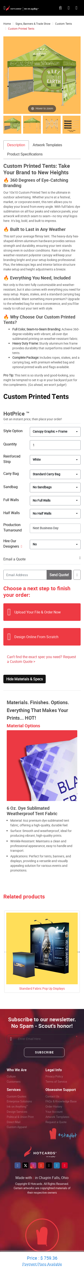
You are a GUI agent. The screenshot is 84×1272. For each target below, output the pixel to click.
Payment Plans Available (42, 1264)
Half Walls (11, 512)
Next (78, 951)
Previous (5, 951)
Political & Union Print (20, 1117)
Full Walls (11, 499)
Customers (14, 1082)
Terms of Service (56, 1082)
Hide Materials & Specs (24, 679)
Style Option (13, 430)
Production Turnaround (12, 527)
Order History (53, 1106)
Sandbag (10, 486)
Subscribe (44, 1052)
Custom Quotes (16, 1096)
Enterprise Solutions (19, 1101)
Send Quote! (58, 574)
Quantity (10, 444)
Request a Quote (56, 1122)
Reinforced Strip (11, 459)
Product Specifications (25, 154)
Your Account (53, 1112)
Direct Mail (13, 1122)
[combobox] (55, 431)
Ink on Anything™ (17, 1106)
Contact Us (52, 1096)
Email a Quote (14, 559)
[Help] (20, 546)
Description (16, 145)
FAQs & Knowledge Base (61, 1101)
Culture (11, 1076)
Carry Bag (11, 473)
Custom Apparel (17, 1127)
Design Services (17, 1112)
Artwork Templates (47, 145)
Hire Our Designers (12, 543)
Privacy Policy (54, 1076)
